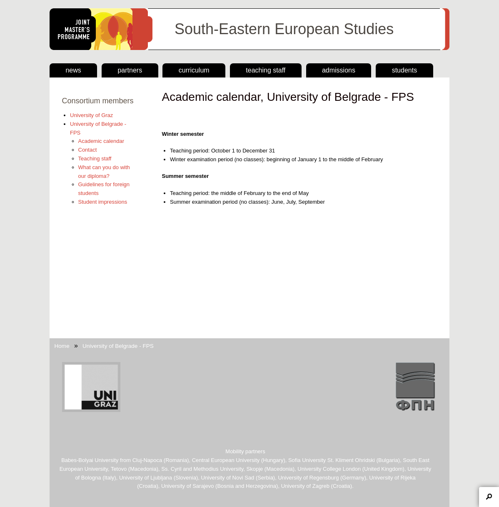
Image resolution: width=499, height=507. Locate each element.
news (73, 70)
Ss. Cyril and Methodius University (202, 469)
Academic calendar (101, 141)
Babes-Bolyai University (89, 460)
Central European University (226, 460)
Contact (87, 150)
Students (404, 70)
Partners (129, 70)
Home (62, 346)
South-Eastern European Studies (284, 28)
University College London (329, 469)
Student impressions (102, 202)
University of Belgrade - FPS (118, 346)
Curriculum (194, 70)
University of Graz (91, 115)
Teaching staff (265, 70)
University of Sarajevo (187, 486)
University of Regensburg (308, 478)
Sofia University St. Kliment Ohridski (331, 460)
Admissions (338, 70)
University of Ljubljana (145, 478)
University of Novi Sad (227, 478)
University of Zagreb (305, 486)
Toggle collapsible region (489, 497)
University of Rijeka (392, 478)
